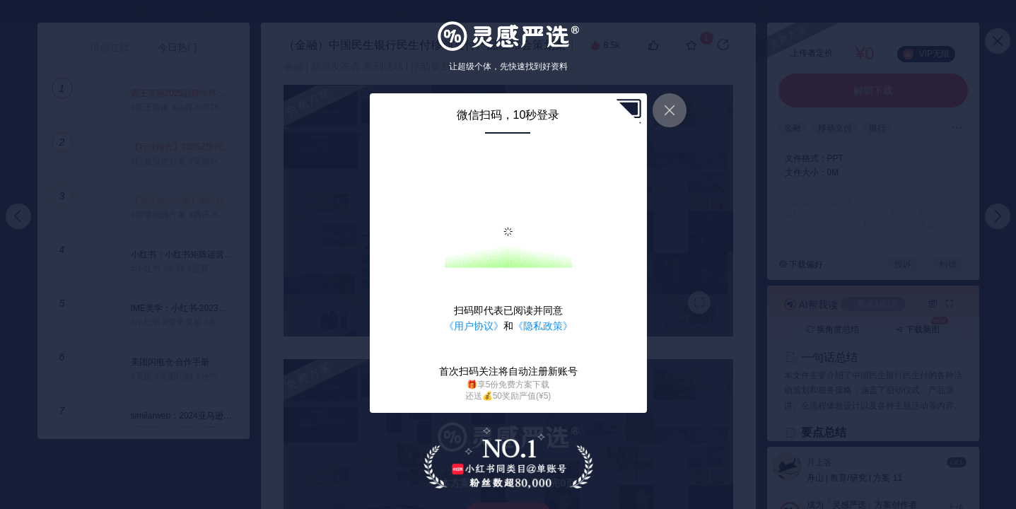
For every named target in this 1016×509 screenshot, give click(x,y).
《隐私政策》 (543, 326)
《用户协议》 (473, 326)
